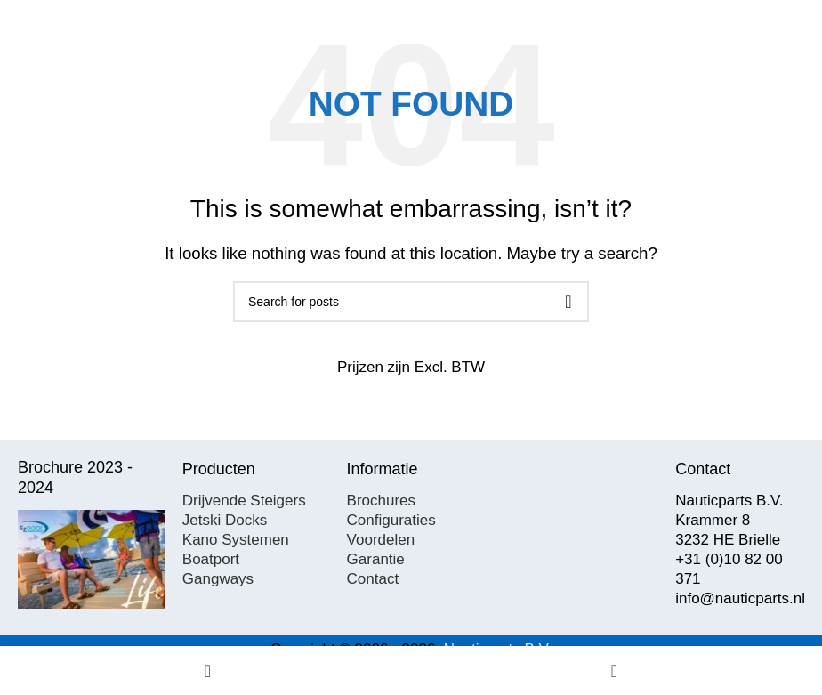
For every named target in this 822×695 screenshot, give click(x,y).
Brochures (381, 500)
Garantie (376, 559)
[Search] (411, 301)
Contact (373, 578)
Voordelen (381, 539)
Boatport (210, 559)
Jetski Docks (224, 520)
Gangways (218, 578)
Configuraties (391, 520)
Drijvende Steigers (244, 500)
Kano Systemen (235, 539)
